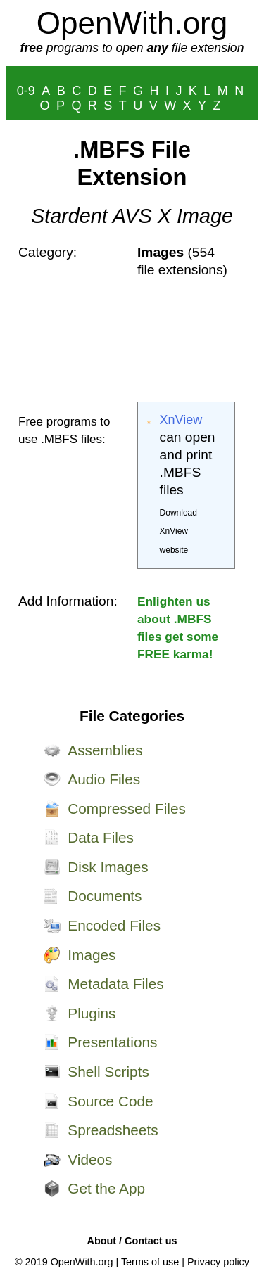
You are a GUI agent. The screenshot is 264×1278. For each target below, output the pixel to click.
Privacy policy (218, 1261)
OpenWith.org (132, 23)
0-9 (26, 91)
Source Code (110, 1101)
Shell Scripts (108, 1071)
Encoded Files (114, 925)
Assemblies (105, 750)
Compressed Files (127, 808)
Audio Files (104, 779)
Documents (105, 896)
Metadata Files (115, 984)
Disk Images (108, 867)
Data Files (101, 837)
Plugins (91, 1013)
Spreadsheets (113, 1130)
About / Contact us (132, 1240)
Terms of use (150, 1261)
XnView (181, 420)
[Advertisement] (186, 341)
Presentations (112, 1042)
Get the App (106, 1188)
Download (178, 513)
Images (91, 955)
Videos (90, 1159)
